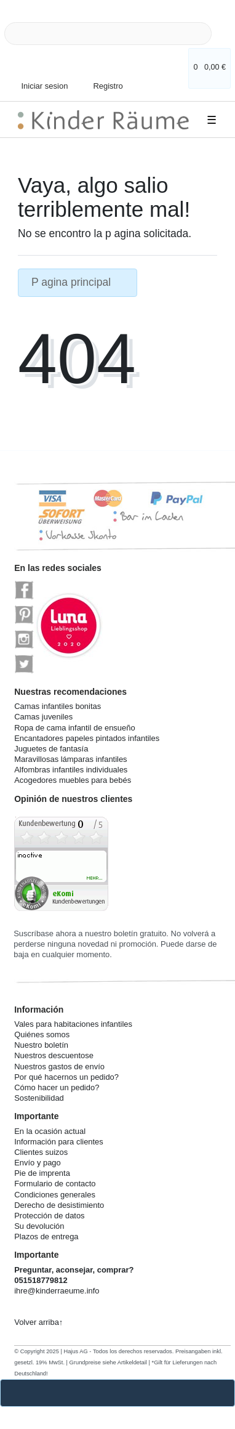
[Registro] (100, 77)
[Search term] (108, 33)
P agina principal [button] (77, 282)
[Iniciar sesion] (40, 80)
